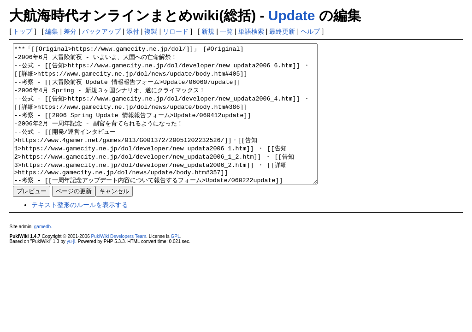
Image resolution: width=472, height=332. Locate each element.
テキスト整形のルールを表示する (79, 232)
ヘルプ (310, 31)
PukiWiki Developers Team (119, 264)
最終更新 (282, 31)
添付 (132, 31)
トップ (22, 31)
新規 (207, 31)
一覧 (226, 31)
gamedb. (43, 254)
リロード (176, 31)
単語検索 (251, 31)
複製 (150, 31)
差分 (70, 31)
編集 (51, 31)
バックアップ (101, 31)
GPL (175, 264)
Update (291, 15)
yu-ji (71, 269)
